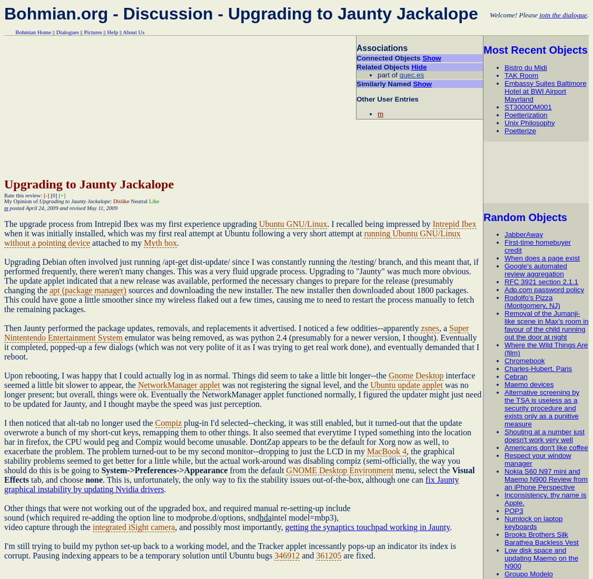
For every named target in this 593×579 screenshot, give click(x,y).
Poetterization (526, 115)
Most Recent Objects (535, 50)
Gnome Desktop (416, 375)
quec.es (412, 75)
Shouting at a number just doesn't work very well (545, 436)
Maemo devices (529, 384)
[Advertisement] (537, 172)
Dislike (121, 201)
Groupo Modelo (529, 574)
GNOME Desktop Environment (339, 470)
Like (154, 201)
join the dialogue (563, 15)
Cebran (516, 377)
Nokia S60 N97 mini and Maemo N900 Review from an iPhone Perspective (546, 479)
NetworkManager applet (179, 385)
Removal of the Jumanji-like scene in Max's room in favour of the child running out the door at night (547, 325)
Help (112, 32)
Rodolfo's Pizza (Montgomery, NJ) (532, 302)
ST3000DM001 (528, 107)
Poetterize (520, 131)
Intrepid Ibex (455, 223)
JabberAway (524, 234)
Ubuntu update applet (406, 385)
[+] (61, 195)
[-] (47, 195)
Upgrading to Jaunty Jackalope (89, 184)
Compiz (168, 422)
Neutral (139, 201)
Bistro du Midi (526, 68)
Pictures (93, 32)
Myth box (160, 242)
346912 (287, 555)
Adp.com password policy (544, 290)
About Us (133, 32)
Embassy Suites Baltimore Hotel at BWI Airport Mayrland (546, 91)
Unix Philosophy (530, 123)
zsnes (430, 328)
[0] (54, 195)
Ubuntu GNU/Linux (293, 223)
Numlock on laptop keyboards (533, 523)
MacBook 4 (387, 451)
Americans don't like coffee (546, 448)
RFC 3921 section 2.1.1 (541, 282)
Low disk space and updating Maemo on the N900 (541, 558)
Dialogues (67, 32)
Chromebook (525, 361)
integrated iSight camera (134, 527)
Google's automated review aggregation (536, 270)
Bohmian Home (33, 32)
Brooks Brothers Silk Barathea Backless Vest (542, 538)
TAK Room (521, 75)
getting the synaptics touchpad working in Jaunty (367, 527)
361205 (328, 555)
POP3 (514, 511)
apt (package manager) (88, 290)
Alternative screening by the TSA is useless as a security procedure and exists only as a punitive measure (542, 408)
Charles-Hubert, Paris (538, 369)
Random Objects (525, 217)
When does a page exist (542, 258)
